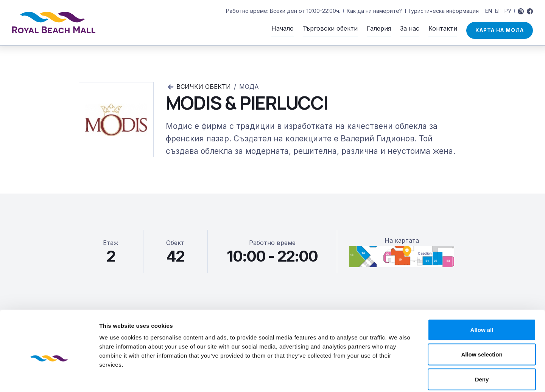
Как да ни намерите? (374, 11)
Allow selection (481, 318)
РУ (508, 11)
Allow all (482, 293)
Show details (397, 377)
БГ (498, 11)
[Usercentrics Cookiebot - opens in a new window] (49, 377)
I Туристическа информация (442, 11)
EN (488, 11)
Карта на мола (499, 30)
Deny (482, 342)
